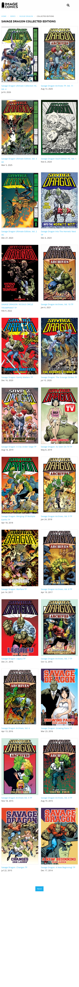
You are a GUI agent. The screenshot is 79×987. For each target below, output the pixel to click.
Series (12, 16)
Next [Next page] (39, 888)
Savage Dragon (26, 16)
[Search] (68, 5)
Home (3, 16)
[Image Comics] (9, 5)
